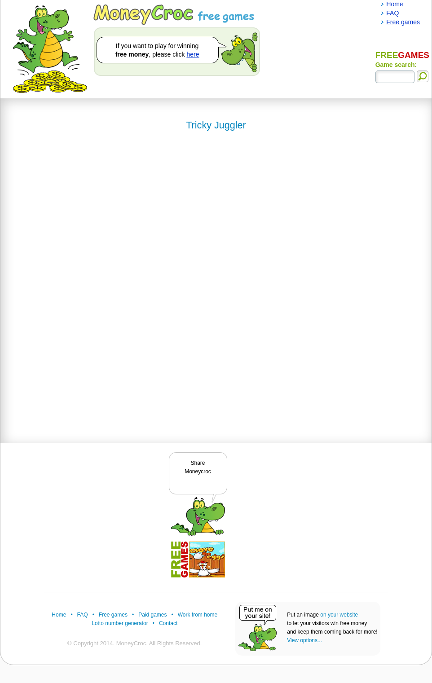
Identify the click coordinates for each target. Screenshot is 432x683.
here (192, 54)
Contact (168, 623)
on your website (339, 615)
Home (59, 615)
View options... (304, 640)
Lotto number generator (120, 623)
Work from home (197, 615)
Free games (113, 615)
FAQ (82, 615)
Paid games (152, 615)
